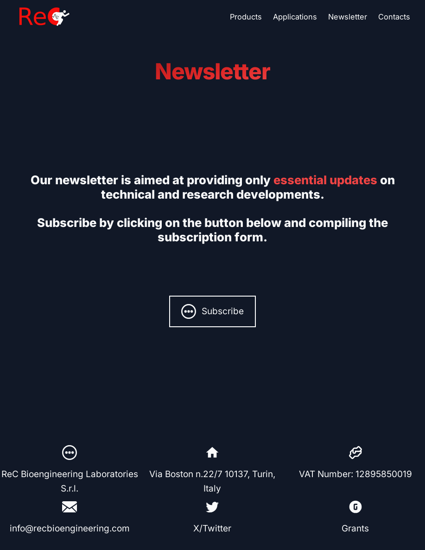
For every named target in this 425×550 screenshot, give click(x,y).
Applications (295, 16)
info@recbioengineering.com (70, 528)
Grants (355, 528)
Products (246, 16)
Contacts (394, 16)
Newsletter (347, 16)
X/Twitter (212, 528)
